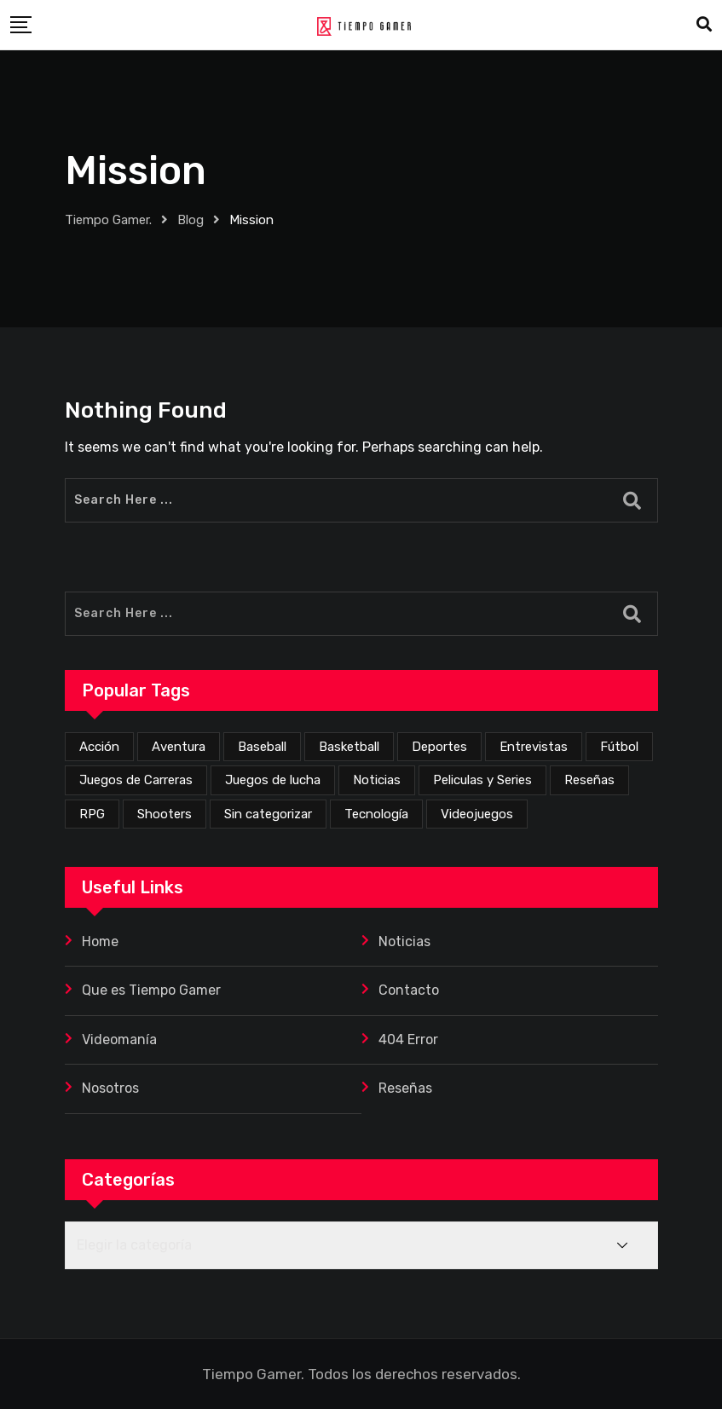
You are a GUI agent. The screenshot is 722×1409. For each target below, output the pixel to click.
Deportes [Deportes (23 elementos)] (439, 746)
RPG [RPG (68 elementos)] (92, 814)
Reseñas (405, 1088)
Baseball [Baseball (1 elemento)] (262, 746)
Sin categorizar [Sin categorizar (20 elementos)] (268, 814)
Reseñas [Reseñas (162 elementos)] (589, 780)
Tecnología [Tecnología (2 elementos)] (376, 814)
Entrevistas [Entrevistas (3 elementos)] (534, 746)
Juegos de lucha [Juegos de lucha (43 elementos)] (273, 780)
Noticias (404, 941)
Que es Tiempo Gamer (151, 990)
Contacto (408, 990)
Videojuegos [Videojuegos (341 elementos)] (477, 814)
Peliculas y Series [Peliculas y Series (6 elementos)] (482, 780)
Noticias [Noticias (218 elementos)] (377, 780)
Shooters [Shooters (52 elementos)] (164, 814)
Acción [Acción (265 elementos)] (99, 746)
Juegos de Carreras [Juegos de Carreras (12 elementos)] (136, 780)
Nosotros (110, 1088)
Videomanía (119, 1039)
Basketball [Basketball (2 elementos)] (349, 746)
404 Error (408, 1039)
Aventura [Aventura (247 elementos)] (178, 746)
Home (100, 941)
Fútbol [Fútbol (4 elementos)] (619, 746)
